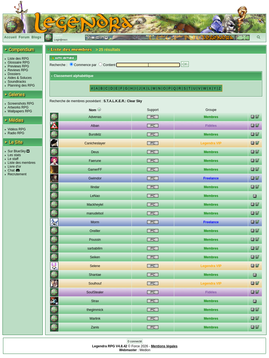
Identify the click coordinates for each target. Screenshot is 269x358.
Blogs (36, 37)
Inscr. (64, 39)
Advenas (94, 117)
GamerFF (95, 169)
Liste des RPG (18, 59)
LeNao (95, 196)
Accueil (10, 37)
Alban (95, 126)
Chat (11, 170)
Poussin (95, 240)
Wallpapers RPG (20, 111)
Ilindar (94, 187)
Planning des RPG (21, 85)
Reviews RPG (18, 70)
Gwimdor (95, 178)
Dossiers (14, 74)
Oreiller (95, 231)
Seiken (95, 257)
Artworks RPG (18, 107)
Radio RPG (16, 133)
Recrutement (17, 174)
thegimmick (95, 310)
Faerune (95, 161)
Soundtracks (17, 82)
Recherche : (58, 65)
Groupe (210, 110)
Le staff (13, 159)
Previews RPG (18, 66)
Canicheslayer (95, 143)
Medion (145, 350)
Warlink (95, 318)
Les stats (14, 155)
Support (153, 110)
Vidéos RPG (17, 129)
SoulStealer (95, 292)
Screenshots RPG (21, 103)
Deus (95, 152)
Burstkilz (95, 134)
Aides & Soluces (20, 78)
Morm (95, 222)
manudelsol (95, 213)
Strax (95, 301)
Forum (24, 37)
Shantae (95, 275)
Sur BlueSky (19, 151)
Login (57, 39)
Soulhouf (94, 283)
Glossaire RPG (19, 62)
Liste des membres (21, 163)
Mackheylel (95, 205)
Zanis (95, 327)
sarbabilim (94, 248)
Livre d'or (14, 166)
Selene (95, 266)
